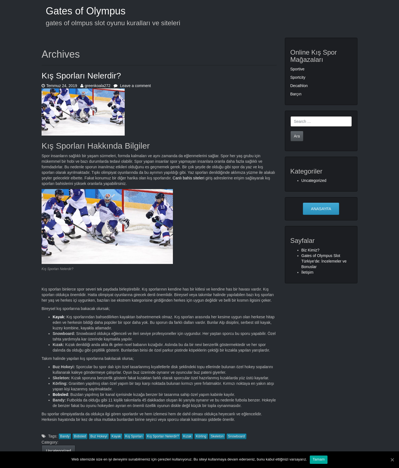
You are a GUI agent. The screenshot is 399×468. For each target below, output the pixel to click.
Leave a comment (132, 85)
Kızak (187, 436)
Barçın (295, 94)
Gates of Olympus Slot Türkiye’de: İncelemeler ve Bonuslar (324, 261)
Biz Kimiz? (310, 250)
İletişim (307, 272)
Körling (201, 436)
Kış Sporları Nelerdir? (81, 75)
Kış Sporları (134, 436)
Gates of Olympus (86, 11)
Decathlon (299, 85)
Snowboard (236, 436)
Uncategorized (58, 451)
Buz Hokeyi (98, 436)
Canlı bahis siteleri (188, 178)
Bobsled (60, 394)
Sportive (297, 69)
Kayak (58, 317)
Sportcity (297, 77)
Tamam (319, 459)
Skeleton (217, 436)
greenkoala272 (95, 85)
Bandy (65, 436)
